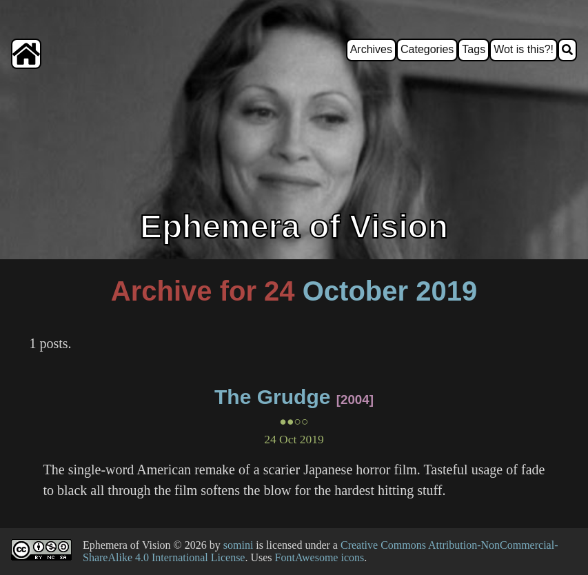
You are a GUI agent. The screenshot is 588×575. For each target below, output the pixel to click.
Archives (371, 49)
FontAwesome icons (320, 557)
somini (238, 545)
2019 (446, 291)
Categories (427, 49)
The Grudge (272, 396)
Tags (473, 49)
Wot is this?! (524, 49)
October (355, 291)
